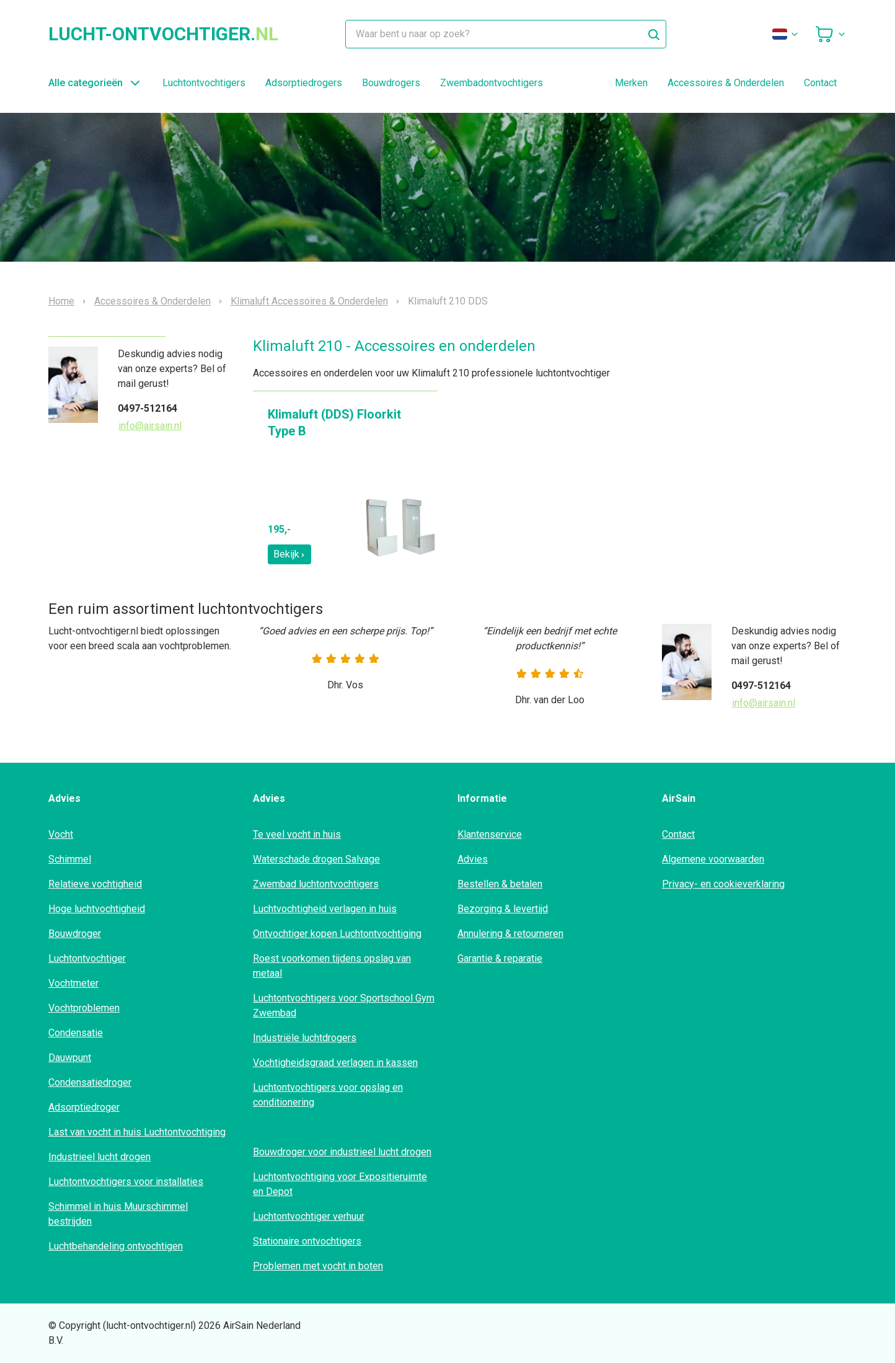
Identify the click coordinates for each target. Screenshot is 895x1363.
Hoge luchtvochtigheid (96, 909)
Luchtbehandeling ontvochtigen (115, 1246)
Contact (820, 83)
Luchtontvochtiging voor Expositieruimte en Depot (340, 1184)
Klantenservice (489, 834)
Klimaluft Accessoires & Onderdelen (309, 301)
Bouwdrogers (391, 83)
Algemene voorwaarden (713, 859)
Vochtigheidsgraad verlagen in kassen (335, 1062)
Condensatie (75, 1033)
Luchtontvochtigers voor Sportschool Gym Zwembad (343, 1005)
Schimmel (69, 859)
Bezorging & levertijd (502, 909)
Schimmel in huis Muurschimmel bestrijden (118, 1214)
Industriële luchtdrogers (304, 1038)
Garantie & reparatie (499, 958)
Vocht (60, 834)
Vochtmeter (73, 983)
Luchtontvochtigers (203, 83)
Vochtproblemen (84, 1008)
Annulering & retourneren (510, 933)
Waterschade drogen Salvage (316, 859)
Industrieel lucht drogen (99, 1157)
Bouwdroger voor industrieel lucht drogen (342, 1152)
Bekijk (289, 554)
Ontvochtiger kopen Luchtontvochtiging (337, 933)
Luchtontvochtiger (87, 958)
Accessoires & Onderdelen (726, 83)
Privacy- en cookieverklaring (723, 884)
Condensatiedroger (89, 1082)
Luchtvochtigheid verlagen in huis (325, 909)
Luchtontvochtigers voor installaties (125, 1182)
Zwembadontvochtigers (491, 83)
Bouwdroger (74, 933)
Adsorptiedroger (84, 1107)
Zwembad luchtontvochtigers (316, 884)
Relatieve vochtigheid (95, 884)
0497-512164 (147, 408)
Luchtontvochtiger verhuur (308, 1216)
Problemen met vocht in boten (318, 1266)
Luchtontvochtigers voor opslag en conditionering (328, 1094)
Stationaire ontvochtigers (307, 1241)
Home (61, 301)
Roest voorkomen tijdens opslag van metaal (332, 965)
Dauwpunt (69, 1057)
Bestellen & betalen (499, 884)
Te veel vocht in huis (297, 834)
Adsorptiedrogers (303, 83)
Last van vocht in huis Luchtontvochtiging (137, 1132)
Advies (472, 859)
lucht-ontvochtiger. (163, 34)
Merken (631, 83)
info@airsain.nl (150, 426)
